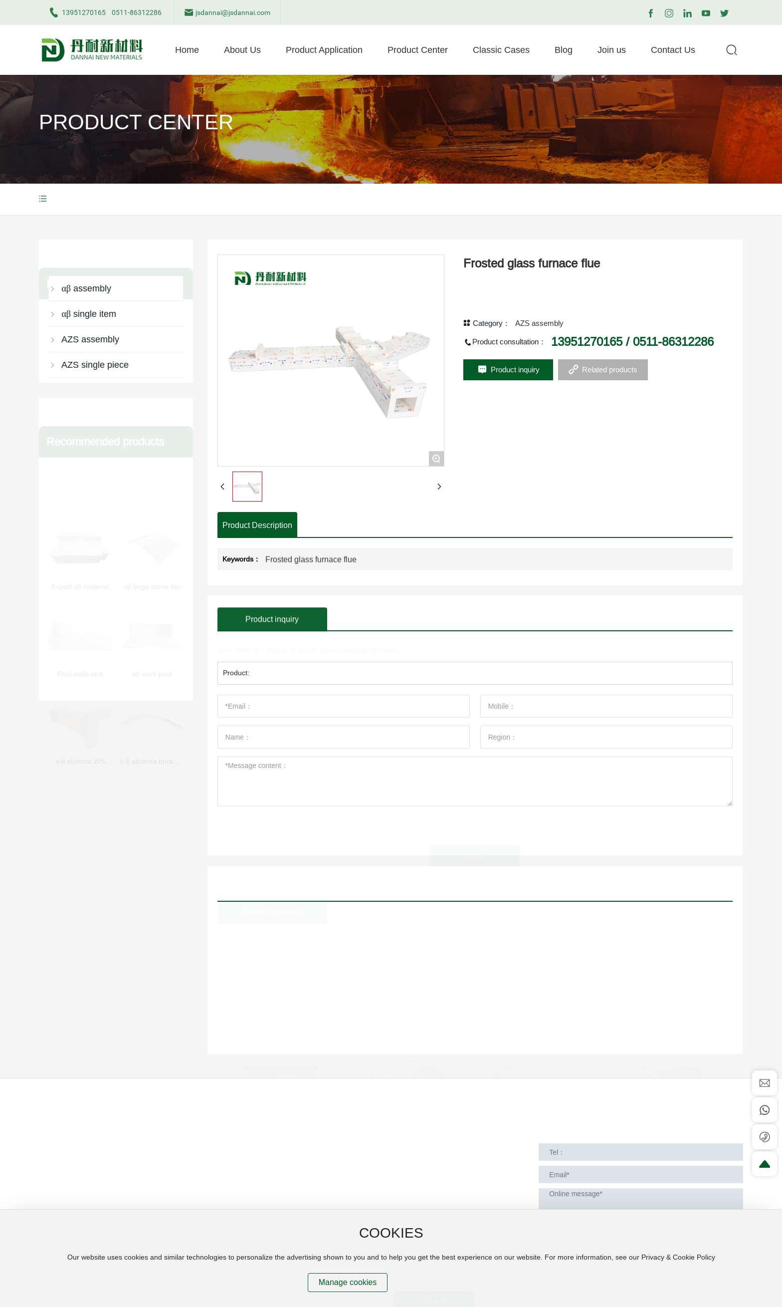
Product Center (136, 139)
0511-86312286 (137, 12)
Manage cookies (348, 1282)
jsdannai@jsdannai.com (227, 12)
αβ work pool (152, 601)
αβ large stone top (152, 509)
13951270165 (77, 12)
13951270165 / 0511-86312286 (632, 353)
